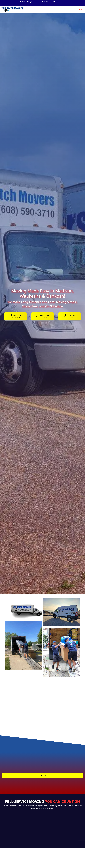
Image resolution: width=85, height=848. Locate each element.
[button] (42, 775)
